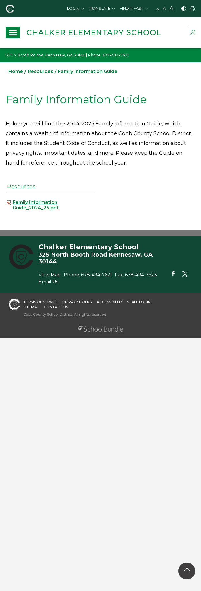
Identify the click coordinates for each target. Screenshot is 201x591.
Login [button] (73, 8)
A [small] (157, 9)
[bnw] (183, 9)
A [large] (171, 8)
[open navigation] (13, 32)
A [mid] (164, 8)
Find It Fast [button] (131, 8)
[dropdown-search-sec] (192, 33)
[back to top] (186, 571)
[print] (192, 9)
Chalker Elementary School (93, 32)
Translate (99, 8)
